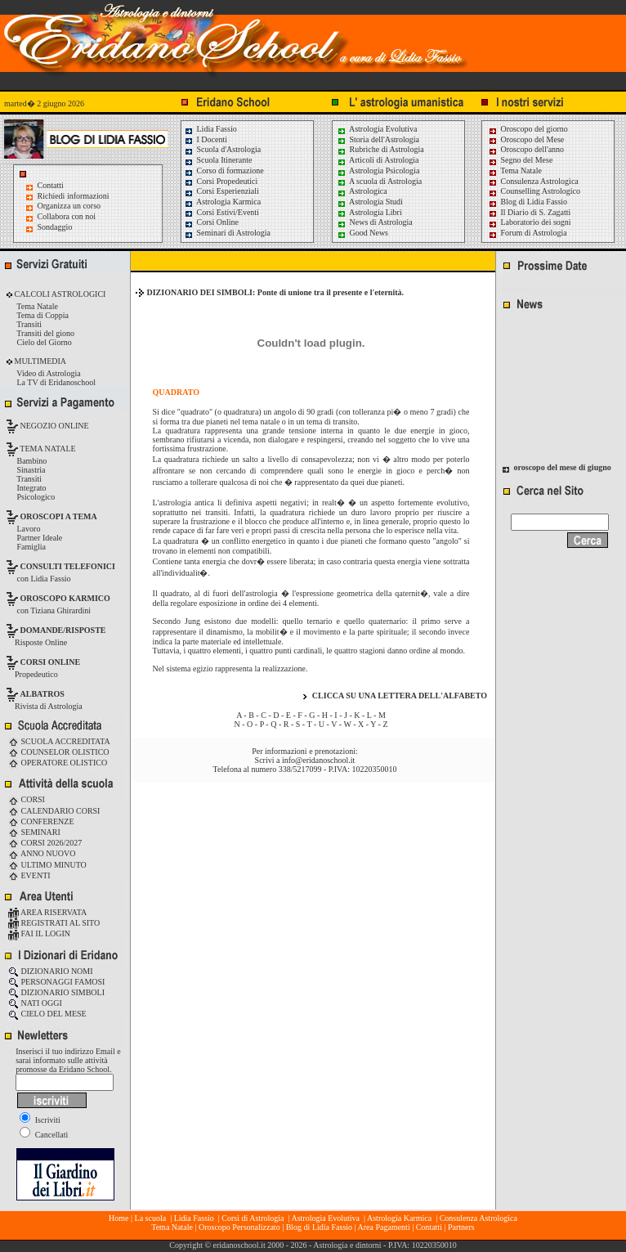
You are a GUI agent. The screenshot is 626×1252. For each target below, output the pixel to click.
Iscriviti (40, 1119)
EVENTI (29, 875)
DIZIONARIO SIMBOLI (56, 992)
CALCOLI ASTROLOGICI (58, 293)
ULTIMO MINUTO (47, 864)
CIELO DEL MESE (47, 1013)
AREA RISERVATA (47, 912)
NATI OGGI (35, 1002)
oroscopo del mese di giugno (562, 470)
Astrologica (362, 190)
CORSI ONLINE (50, 661)
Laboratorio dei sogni (529, 222)
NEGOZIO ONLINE (53, 425)
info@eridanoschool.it (318, 760)
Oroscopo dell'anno (533, 149)
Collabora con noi (67, 216)
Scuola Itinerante (218, 159)
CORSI (26, 799)
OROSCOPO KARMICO (65, 598)
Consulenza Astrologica (533, 181)
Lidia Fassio (210, 128)
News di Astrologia (375, 222)
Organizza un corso (69, 205)
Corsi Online (211, 222)
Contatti (51, 185)
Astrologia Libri (369, 212)
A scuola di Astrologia (379, 181)
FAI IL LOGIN (39, 933)
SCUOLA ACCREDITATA (59, 741)
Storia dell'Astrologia (378, 139)
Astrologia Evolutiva (377, 128)
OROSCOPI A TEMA (58, 516)
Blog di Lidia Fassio (527, 201)
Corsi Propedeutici (220, 181)
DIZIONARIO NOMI (50, 971)
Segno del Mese (520, 159)
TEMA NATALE (47, 448)
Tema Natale (515, 170)
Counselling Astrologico (534, 190)
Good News (362, 232)
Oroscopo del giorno (528, 128)
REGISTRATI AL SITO (54, 922)
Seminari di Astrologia (227, 232)
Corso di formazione (224, 170)
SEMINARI (34, 832)
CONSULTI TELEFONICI (67, 566)
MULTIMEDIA (39, 361)
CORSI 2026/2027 (45, 842)
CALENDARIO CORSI (54, 810)
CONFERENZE (41, 821)
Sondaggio (55, 226)
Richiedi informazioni (74, 195)
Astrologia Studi (370, 201)
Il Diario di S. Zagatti (529, 212)
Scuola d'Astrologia (222, 149)
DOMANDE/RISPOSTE (63, 630)
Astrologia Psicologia (378, 170)
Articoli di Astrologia (378, 159)
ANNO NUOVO (41, 853)
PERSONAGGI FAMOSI (56, 981)
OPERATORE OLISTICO (57, 762)
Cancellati (44, 1134)
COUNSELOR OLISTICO (59, 751)
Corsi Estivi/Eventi (221, 212)
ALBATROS (42, 693)
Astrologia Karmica (222, 201)
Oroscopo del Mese (526, 139)
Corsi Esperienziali (221, 190)
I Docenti (205, 139)
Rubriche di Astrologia (380, 149)
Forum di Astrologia (527, 232)
